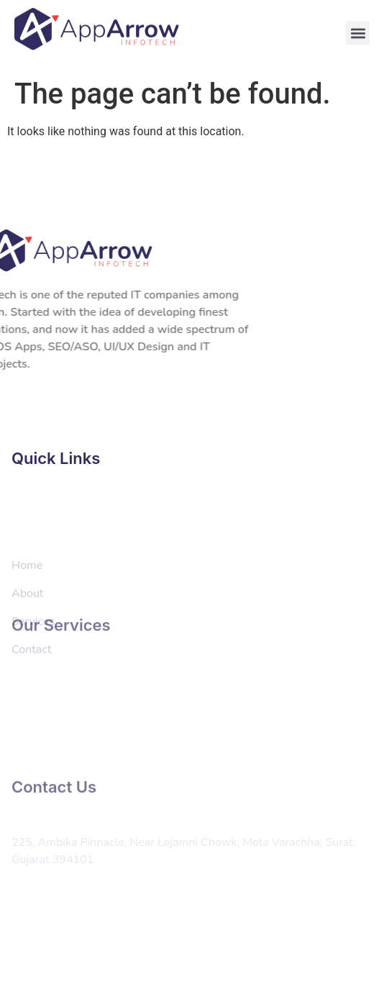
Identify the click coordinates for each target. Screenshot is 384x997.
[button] (358, 29)
